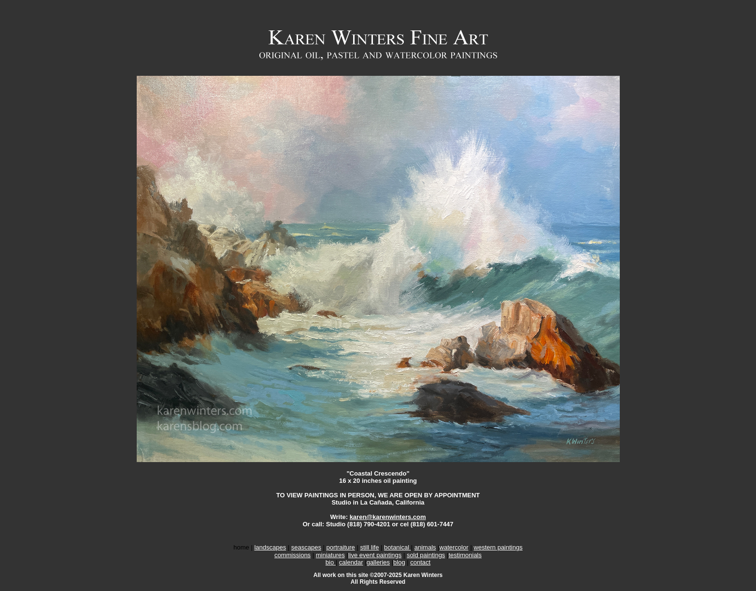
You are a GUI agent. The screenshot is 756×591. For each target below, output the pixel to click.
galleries (378, 562)
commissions (292, 555)
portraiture (341, 547)
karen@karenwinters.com (388, 517)
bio (331, 562)
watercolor (454, 547)
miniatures (330, 555)
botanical (397, 547)
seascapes (306, 547)
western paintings (498, 547)
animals (425, 547)
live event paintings (375, 555)
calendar (351, 562)
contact (420, 562)
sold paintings (426, 555)
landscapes (270, 547)
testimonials (465, 555)
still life (369, 547)
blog (399, 562)
